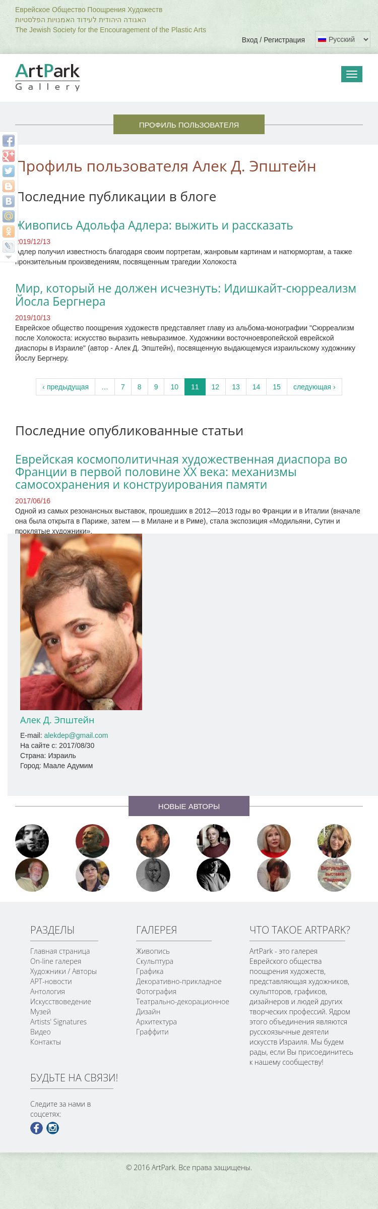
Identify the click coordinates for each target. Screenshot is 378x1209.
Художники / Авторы (63, 971)
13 (236, 387)
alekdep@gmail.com (76, 735)
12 (216, 387)
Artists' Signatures (58, 1021)
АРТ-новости (51, 981)
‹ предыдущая (65, 387)
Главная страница (60, 951)
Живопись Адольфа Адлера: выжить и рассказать (154, 225)
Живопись (153, 951)
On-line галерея (55, 961)
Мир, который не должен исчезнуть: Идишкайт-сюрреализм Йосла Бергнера (185, 294)
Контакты (45, 1042)
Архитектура (156, 1021)
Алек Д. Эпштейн (57, 720)
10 (174, 387)
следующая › (314, 387)
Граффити (152, 1032)
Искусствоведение (60, 1001)
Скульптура (154, 961)
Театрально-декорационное (182, 1001)
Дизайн (148, 1011)
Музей (40, 1011)
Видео (40, 1032)
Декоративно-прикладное (179, 981)
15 (277, 387)
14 (257, 387)
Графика (149, 971)
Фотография (156, 991)
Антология (47, 991)
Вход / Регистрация (273, 40)
